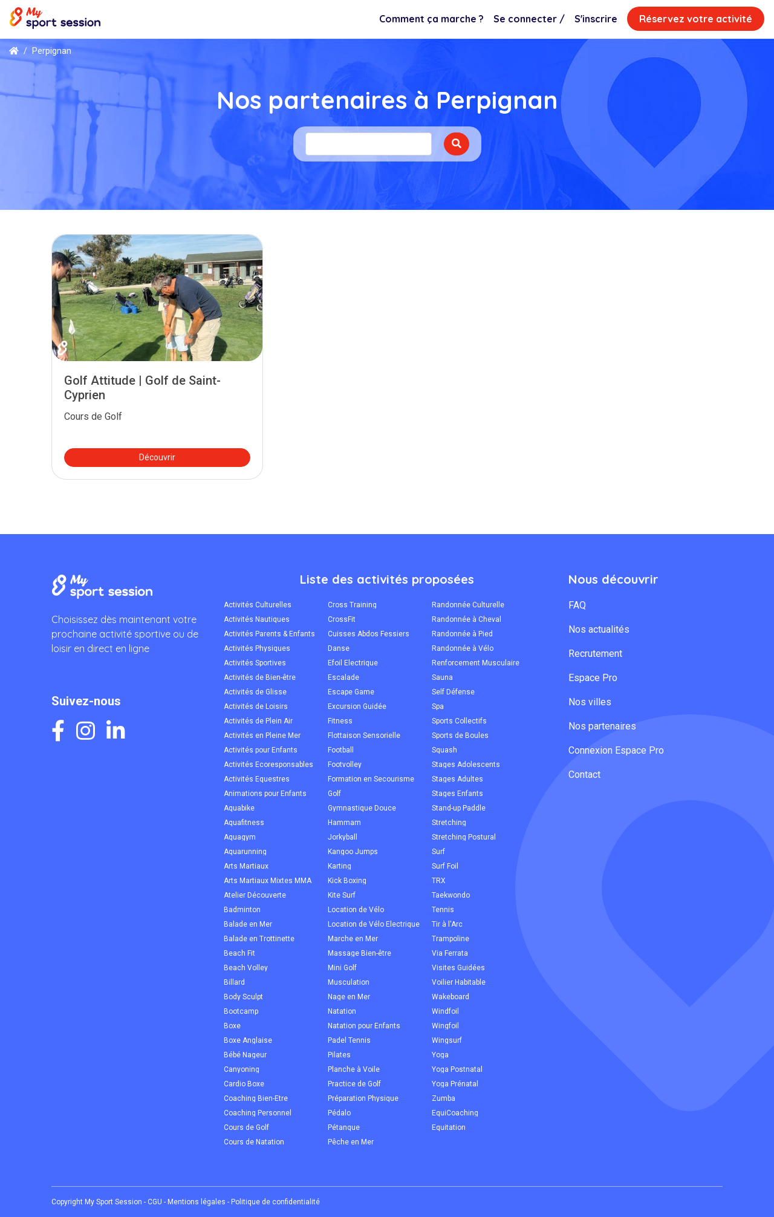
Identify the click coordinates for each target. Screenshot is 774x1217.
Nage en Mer (349, 996)
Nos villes (589, 702)
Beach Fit (239, 953)
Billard (234, 982)
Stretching (449, 822)
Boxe (232, 1025)
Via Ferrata (450, 953)
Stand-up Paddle (459, 808)
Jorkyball (342, 837)
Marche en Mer (353, 938)
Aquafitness (244, 822)
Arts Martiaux (246, 866)
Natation (342, 1011)
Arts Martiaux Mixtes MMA (267, 880)
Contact (584, 774)
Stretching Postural (464, 837)
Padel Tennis (349, 1040)
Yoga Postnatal (457, 1069)
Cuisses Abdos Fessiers (368, 634)
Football (341, 750)
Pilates (339, 1055)
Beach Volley (246, 967)
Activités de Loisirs (256, 706)
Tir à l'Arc (447, 924)
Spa (438, 706)
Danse (339, 648)
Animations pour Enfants (265, 793)
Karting (339, 866)
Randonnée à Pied (462, 634)
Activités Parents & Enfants (269, 634)
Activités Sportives (255, 663)
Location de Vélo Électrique (374, 924)
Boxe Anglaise (248, 1040)
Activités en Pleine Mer (262, 735)
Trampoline (450, 938)
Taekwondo (451, 895)
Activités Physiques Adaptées (257, 648)
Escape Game (351, 692)
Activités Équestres (257, 779)
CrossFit (342, 619)
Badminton (242, 909)
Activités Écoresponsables (268, 764)
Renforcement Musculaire (475, 663)
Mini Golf (342, 967)
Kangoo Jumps (353, 851)
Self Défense (453, 692)
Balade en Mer (248, 924)
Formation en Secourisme (371, 779)
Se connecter (529, 19)
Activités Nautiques (257, 619)
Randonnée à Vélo (462, 648)
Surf (438, 851)
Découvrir (157, 457)
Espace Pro (592, 678)
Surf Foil (445, 866)
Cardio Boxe (244, 1084)
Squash (444, 750)
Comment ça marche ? (431, 19)
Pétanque (344, 1127)
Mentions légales (196, 1202)
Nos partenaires (602, 726)
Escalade (343, 677)
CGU (155, 1202)
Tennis (443, 909)
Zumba (443, 1098)
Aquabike (239, 808)
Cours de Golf (246, 1127)
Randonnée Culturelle (468, 604)
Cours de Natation (254, 1142)
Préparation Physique (363, 1098)
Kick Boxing (347, 880)
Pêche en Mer (351, 1142)
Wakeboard (450, 996)
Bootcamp (241, 1011)
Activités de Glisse (255, 692)
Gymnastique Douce (362, 808)
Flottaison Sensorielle (364, 735)
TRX (439, 880)
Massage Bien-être (359, 953)
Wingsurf (447, 1040)
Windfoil (445, 1011)
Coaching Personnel (257, 1113)
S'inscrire (595, 19)
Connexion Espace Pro (616, 750)
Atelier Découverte (255, 895)
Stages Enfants (457, 793)
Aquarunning (245, 851)
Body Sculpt (243, 996)
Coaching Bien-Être (256, 1098)
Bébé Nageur (245, 1055)
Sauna (442, 677)
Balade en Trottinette (259, 938)
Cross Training (352, 604)
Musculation (348, 982)
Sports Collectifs (459, 721)
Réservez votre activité (695, 19)
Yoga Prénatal (455, 1084)
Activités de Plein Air (258, 721)
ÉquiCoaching (455, 1113)
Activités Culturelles (257, 604)
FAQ (577, 605)
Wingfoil (445, 1025)
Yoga (440, 1055)
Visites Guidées (458, 967)
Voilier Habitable (459, 982)
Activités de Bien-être (260, 677)
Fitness (340, 721)
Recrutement (595, 653)
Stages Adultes (457, 779)
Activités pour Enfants (261, 750)
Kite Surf (342, 895)
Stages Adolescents (466, 764)
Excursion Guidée (357, 706)
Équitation (449, 1127)
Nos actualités (598, 629)
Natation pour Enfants (364, 1025)
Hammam (344, 822)
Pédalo (339, 1113)
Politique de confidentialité (275, 1202)
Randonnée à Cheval (466, 619)
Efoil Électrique (353, 663)
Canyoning (241, 1069)
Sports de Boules (460, 735)
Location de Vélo (356, 909)
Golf (334, 793)
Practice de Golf (354, 1084)
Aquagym (240, 837)
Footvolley (345, 764)
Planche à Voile (354, 1069)
